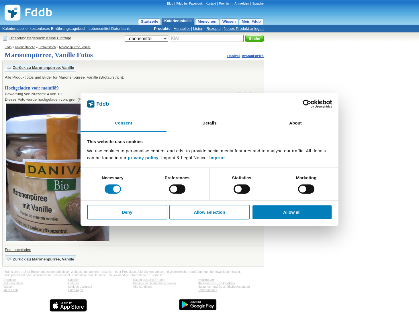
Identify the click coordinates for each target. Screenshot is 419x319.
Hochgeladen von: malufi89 (32, 87)
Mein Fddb (251, 21)
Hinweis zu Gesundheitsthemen (154, 283)
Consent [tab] (123, 122)
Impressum (206, 279)
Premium (225, 3)
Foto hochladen (18, 250)
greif (73, 99)
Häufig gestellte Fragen (149, 279)
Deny (127, 212)
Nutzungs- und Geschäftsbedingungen (224, 286)
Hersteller (182, 28)
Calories (73, 283)
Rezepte (213, 28)
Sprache (258, 3)
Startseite (149, 21)
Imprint (217, 157)
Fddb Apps (75, 290)
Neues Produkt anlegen (244, 28)
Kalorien (73, 279)
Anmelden (241, 3)
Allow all (292, 212)
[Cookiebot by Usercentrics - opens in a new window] (307, 104)
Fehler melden (207, 290)
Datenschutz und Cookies (216, 283)
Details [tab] (209, 122)
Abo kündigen (142, 286)
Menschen (207, 21)
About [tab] (295, 122)
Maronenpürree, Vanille (75, 47)
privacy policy (143, 157)
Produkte (162, 28)
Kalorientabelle (178, 21)
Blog (170, 3)
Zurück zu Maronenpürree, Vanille (43, 67)
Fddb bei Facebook (189, 3)
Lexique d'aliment (80, 286)
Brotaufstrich (47, 47)
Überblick (9, 279)
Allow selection (209, 212)
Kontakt (210, 3)
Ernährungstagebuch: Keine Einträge (40, 38)
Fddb (8, 47)
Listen (198, 28)
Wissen (229, 21)
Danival (233, 56)
